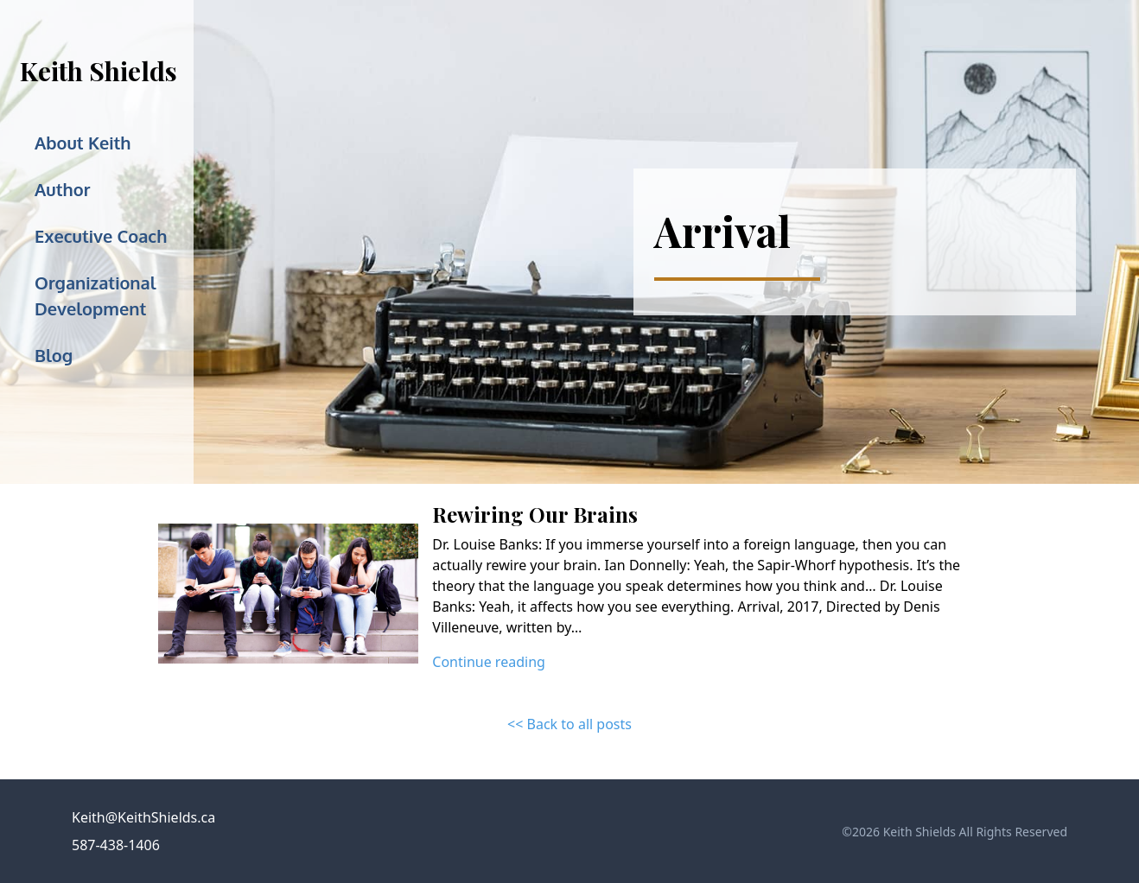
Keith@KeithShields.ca (143, 817)
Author (62, 189)
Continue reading (488, 661)
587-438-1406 (116, 844)
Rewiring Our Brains (535, 514)
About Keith (83, 142)
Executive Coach (101, 236)
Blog (54, 355)
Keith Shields (98, 71)
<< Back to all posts (569, 724)
